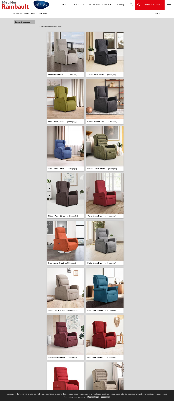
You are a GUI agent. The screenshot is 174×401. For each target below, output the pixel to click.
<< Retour (159, 13)
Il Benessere (79, 5)
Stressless (67, 5)
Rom (89, 5)
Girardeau (107, 5)
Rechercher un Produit (149, 4)
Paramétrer (93, 397)
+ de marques (120, 5)
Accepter (105, 397)
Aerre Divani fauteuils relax (36, 14)
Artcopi (96, 5)
